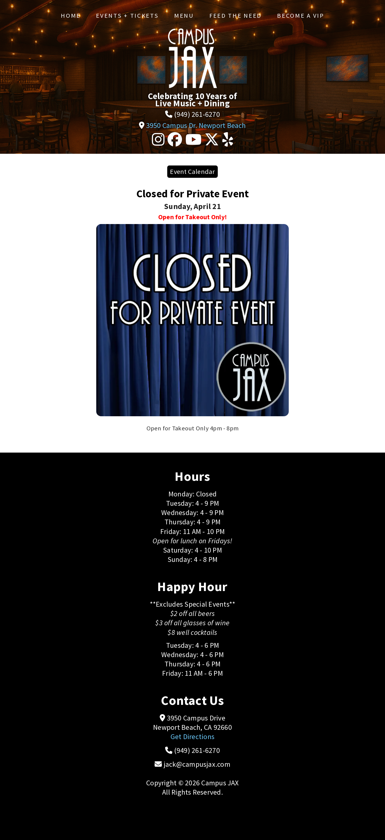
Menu (184, 16)
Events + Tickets (127, 16)
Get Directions (192, 736)
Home (71, 16)
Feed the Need (235, 16)
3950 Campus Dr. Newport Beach (196, 125)
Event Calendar (192, 171)
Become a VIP (300, 16)
